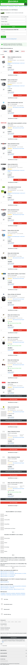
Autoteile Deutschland (3, 6)
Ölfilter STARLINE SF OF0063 (17, 458)
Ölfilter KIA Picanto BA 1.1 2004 (6, 584)
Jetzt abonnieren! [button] (14, 636)
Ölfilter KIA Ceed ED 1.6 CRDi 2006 (6, 587)
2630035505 (8, 591)
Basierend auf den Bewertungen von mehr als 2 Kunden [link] (16, 237)
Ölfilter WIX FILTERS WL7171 (17, 338)
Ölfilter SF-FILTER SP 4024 (17, 408)
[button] (26, 4)
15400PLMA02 (8, 593)
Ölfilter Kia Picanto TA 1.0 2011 (19, 587)
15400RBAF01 (3, 591)
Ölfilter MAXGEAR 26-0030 (17, 144)
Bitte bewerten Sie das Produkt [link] (18, 107)
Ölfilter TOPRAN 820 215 (17, 383)
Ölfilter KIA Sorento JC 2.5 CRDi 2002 (7, 570)
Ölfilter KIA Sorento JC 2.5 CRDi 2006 (7, 575)
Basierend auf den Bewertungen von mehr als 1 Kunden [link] (16, 171)
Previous (1, 51)
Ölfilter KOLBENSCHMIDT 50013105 (17, 103)
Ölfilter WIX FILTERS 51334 (17, 360)
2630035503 (18, 591)
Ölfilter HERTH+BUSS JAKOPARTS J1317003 (17, 124)
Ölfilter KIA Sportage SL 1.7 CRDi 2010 (7, 586)
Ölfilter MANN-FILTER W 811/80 (17, 188)
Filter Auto (16, 6)
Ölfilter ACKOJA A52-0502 (17, 231)
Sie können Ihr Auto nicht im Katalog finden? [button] (9, 38)
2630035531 (14, 593)
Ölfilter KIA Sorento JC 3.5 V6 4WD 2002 (7, 573)
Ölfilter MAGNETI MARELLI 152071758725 (17, 274)
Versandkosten (11, 70)
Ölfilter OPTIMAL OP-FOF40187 (17, 295)
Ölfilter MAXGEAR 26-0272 (17, 210)
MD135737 (19, 593)
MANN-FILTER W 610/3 (4, 580)
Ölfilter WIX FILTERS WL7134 (17, 315)
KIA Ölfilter (25, 6)
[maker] (13, 19)
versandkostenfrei (10, 327)
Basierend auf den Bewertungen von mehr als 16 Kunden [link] (16, 194)
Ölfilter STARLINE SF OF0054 (17, 432)
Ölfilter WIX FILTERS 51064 (17, 254)
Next (26, 51)
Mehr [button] (3, 640)
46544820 (13, 591)
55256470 (23, 593)
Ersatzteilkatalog (11, 6)
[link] (26, 1)
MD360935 (23, 591)
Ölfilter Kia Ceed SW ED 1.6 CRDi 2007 (19, 584)
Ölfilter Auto (21, 6)
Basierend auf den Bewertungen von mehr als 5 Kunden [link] (16, 86)
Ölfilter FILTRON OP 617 (17, 80)
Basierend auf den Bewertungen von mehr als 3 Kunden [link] (16, 64)
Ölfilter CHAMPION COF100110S (17, 58)
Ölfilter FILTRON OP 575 (17, 165)
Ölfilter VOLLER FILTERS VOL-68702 (17, 483)
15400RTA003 (3, 593)
